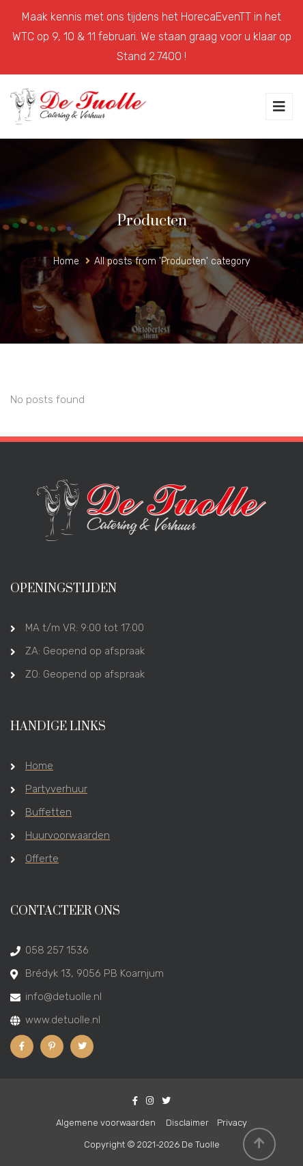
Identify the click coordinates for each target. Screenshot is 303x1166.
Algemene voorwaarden (107, 1123)
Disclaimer (187, 1123)
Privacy (232, 1123)
